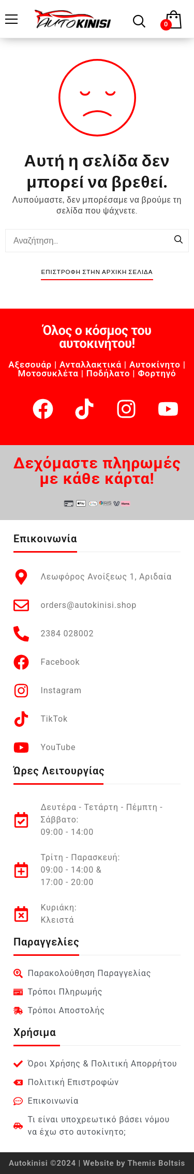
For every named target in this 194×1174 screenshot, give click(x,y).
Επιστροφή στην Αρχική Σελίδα (97, 272)
